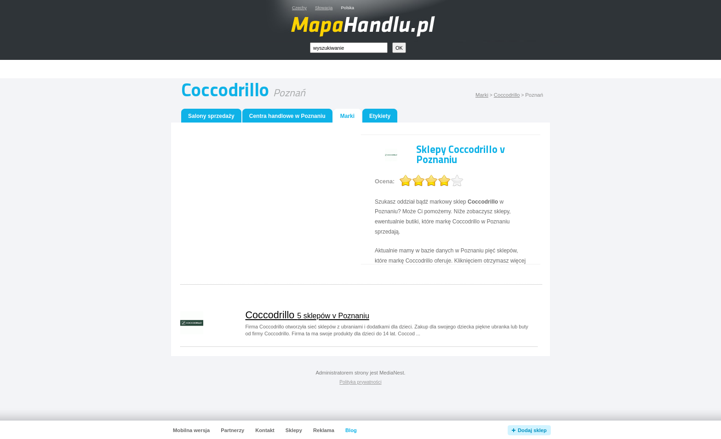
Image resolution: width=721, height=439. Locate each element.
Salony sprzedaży (211, 116)
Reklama (323, 430)
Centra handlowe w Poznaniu (287, 116)
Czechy (299, 7)
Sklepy (294, 430)
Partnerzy (232, 430)
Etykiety (379, 116)
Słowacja (323, 7)
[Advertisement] (371, 69)
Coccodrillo (507, 95)
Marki (481, 95)
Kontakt (265, 430)
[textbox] (349, 47)
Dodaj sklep (532, 430)
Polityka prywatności (360, 382)
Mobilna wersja (191, 430)
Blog (351, 430)
